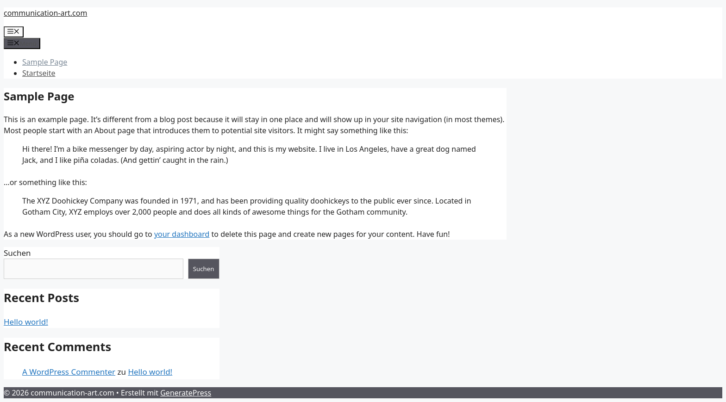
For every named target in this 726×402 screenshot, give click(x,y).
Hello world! (26, 321)
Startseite (39, 73)
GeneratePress (185, 393)
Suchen (17, 252)
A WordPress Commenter (68, 371)
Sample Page (44, 62)
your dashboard (182, 234)
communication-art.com (45, 13)
